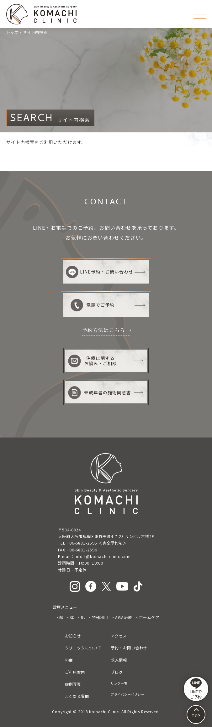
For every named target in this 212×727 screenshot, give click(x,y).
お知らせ (73, 636)
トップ (12, 32)
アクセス (119, 636)
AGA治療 (123, 617)
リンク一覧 (119, 683)
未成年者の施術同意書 (99, 392)
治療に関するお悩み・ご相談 (92, 361)
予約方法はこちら (103, 330)
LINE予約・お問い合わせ (100, 272)
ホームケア (149, 617)
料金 (69, 660)
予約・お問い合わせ (129, 648)
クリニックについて (83, 648)
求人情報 (119, 660)
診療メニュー (65, 607)
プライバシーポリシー (127, 694)
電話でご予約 (92, 305)
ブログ (117, 672)
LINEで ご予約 (196, 688)
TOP (196, 715)
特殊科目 (100, 617)
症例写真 (73, 684)
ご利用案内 (75, 672)
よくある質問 (77, 696)
